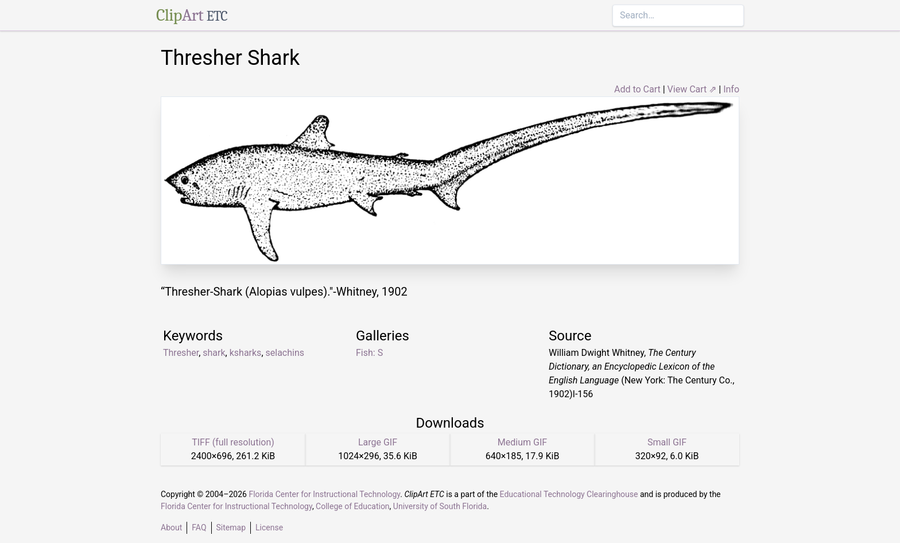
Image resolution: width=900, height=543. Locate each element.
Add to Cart (637, 89)
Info (731, 89)
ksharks (246, 352)
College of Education (353, 506)
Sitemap (231, 527)
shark (214, 352)
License (269, 527)
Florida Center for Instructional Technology (324, 494)
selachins (285, 352)
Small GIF (666, 442)
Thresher (181, 352)
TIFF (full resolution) (233, 442)
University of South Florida (440, 506)
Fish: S (369, 352)
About (171, 527)
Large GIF (377, 442)
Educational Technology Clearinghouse (569, 494)
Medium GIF (522, 442)
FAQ (199, 527)
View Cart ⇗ (692, 89)
